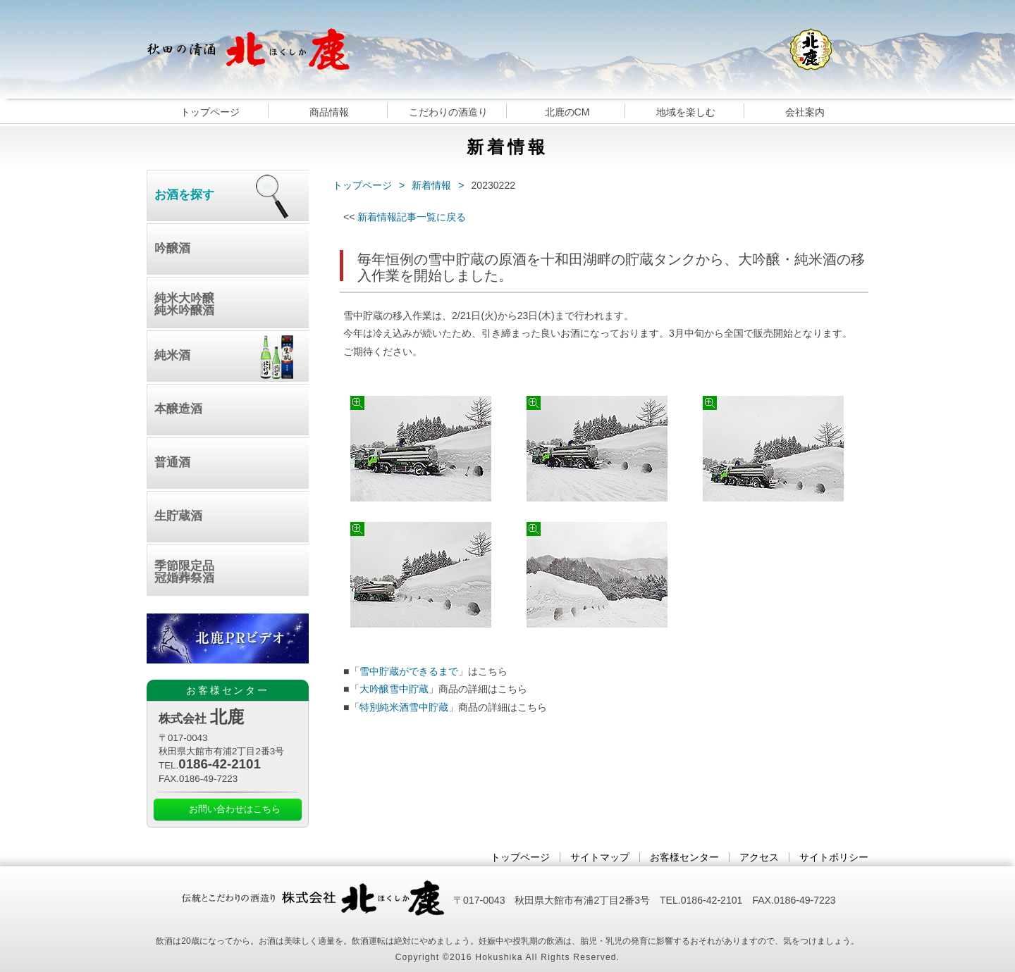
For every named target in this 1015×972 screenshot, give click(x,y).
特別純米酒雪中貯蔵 (403, 707)
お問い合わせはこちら (235, 809)
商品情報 (329, 112)
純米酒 (172, 355)
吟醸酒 (172, 248)
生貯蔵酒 (178, 516)
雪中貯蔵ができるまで (408, 671)
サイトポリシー (833, 857)
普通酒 (172, 462)
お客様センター (684, 857)
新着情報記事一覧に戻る (411, 217)
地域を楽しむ (685, 112)
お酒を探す (184, 194)
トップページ (210, 112)
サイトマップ (599, 857)
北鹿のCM (567, 112)
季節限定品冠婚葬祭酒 (184, 572)
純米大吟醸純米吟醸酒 (184, 304)
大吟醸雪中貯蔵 (394, 688)
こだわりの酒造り (448, 112)
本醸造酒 (178, 409)
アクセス (759, 857)
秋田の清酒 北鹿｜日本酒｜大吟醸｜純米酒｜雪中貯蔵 (248, 49)
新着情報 (431, 185)
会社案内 (805, 112)
